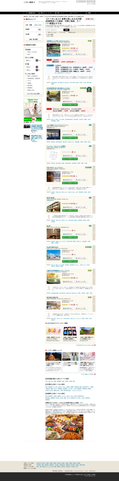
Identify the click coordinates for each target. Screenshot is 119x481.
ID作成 (93, 3)
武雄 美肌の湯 (60, 82)
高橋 (55, 381)
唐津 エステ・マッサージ (76, 318)
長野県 (70, 463)
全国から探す (38, 25)
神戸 (77, 466)
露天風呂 (50, 386)
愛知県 (74, 463)
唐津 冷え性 (53, 318)
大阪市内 (63, 466)
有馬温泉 (46, 464)
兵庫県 (51, 463)
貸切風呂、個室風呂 (62, 388)
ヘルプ (86, 470)
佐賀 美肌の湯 (62, 293)
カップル (55, 386)
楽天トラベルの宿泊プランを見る (70, 104)
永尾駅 (85, 141)
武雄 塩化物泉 (54, 82)
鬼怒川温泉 (82, 464)
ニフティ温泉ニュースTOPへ (87, 374)
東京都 (59, 463)
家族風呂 (79, 388)
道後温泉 (68, 464)
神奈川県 (39, 463)
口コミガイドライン (78, 470)
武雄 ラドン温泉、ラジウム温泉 (57, 119)
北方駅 (84, 82)
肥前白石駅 (89, 82)
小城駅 (87, 293)
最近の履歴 (91, 1)
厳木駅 (61, 266)
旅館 (52, 388)
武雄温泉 (59, 381)
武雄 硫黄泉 (75, 119)
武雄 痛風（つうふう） (74, 264)
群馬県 (55, 463)
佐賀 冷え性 (74, 293)
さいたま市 (50, 466)
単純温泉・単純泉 (86, 388)
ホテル (55, 388)
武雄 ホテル (78, 241)
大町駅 (80, 82)
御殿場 (58, 466)
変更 (39, 29)
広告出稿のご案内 (69, 470)
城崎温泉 (51, 464)
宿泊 (46, 386)
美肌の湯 (76, 386)
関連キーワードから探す (30, 468)
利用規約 (89, 474)
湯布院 (77, 464)
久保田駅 (83, 293)
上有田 (70, 381)
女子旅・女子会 (49, 390)
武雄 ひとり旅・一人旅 (73, 192)
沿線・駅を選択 (33, 39)
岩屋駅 (86, 318)
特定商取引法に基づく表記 (80, 474)
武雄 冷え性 (66, 82)
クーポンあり (62, 32)
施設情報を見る (68, 54)
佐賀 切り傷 (68, 293)
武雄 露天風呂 (68, 163)
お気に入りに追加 (81, 54)
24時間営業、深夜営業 (34, 78)
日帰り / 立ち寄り (32, 52)
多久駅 (88, 264)
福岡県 (78, 463)
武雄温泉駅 (53, 120)
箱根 (43, 464)
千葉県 (47, 463)
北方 (52, 381)
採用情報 (93, 474)
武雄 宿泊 (81, 119)
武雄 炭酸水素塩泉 (69, 119)
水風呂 (91, 386)
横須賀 (44, 466)
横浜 (38, 466)
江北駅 (90, 293)
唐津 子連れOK (66, 318)
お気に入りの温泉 (81, 1)
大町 (49, 381)
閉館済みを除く (72, 32)
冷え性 (60, 386)
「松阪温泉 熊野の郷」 (57, 412)
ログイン (89, 3)
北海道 (66, 463)
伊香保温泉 (62, 464)
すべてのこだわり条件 (33, 93)
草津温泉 (39, 464)
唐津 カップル (60, 318)
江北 (46, 381)
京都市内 (68, 466)
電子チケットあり (52, 32)
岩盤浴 (29, 83)
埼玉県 (43, 463)
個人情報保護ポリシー (69, 474)
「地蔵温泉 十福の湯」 (58, 409)
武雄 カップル (71, 141)
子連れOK (47, 388)
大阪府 (63, 463)
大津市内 (73, 466)
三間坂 (66, 381)
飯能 (55, 466)
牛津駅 (79, 293)
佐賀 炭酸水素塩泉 (55, 293)
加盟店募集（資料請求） (57, 470)
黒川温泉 (73, 464)
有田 (74, 381)
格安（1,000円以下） (84, 386)
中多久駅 (53, 266)
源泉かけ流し (57, 390)
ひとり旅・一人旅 (72, 388)
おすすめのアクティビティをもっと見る (85, 345)
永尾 (63, 381)
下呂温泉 (56, 464)
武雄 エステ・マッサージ (61, 241)
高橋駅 (52, 83)
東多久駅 (57, 266)
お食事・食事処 (70, 386)
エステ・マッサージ (77, 390)
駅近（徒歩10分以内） (66, 390)
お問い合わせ (92, 470)
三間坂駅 (53, 221)
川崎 (40, 466)
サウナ (63, 386)
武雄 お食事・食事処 (74, 82)
